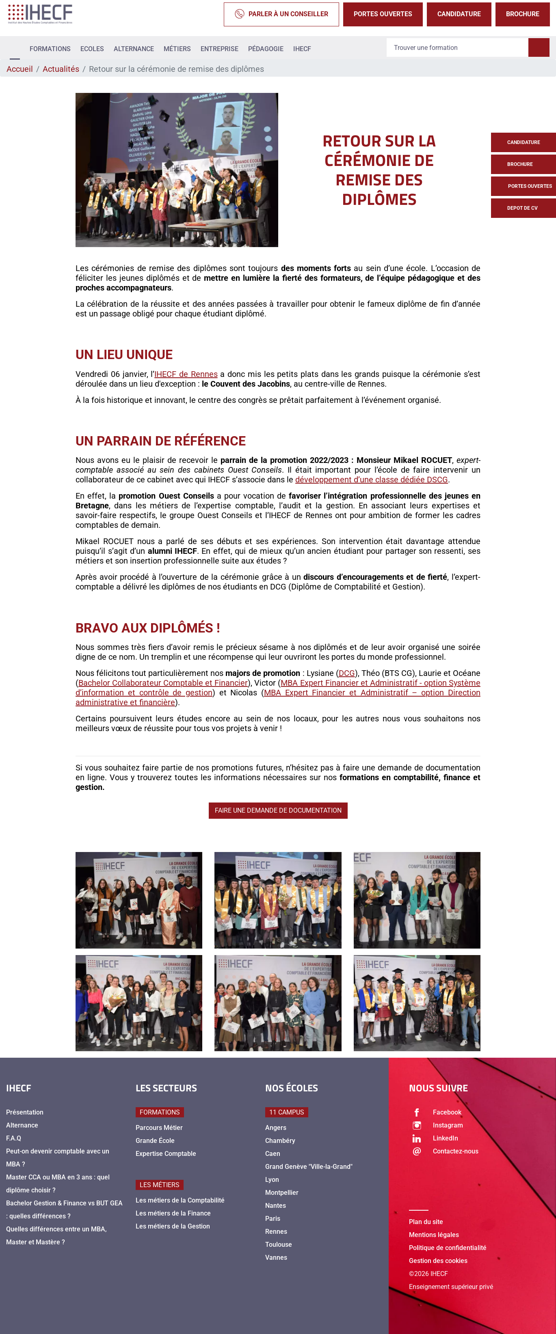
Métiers (177, 49)
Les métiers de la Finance (173, 1213)
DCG (347, 673)
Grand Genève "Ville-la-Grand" (309, 1166)
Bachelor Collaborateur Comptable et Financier (163, 683)
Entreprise (219, 49)
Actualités (61, 69)
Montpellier (282, 1192)
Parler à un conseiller (281, 14)
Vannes (276, 1257)
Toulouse (278, 1244)
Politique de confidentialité (448, 1248)
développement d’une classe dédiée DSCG (371, 479)
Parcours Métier (159, 1128)
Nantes (275, 1205)
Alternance (134, 49)
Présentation (24, 1112)
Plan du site (426, 1222)
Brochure (522, 14)
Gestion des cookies (438, 1261)
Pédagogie (265, 49)
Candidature (459, 14)
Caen (272, 1154)
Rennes (276, 1231)
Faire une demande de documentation (278, 810)
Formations (50, 49)
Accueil (19, 69)
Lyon (272, 1179)
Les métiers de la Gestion (173, 1226)
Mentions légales (434, 1235)
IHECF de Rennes (185, 374)
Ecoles (92, 49)
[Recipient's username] (458, 48)
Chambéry (280, 1141)
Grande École (155, 1141)
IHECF (302, 49)
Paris (272, 1218)
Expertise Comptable (166, 1154)
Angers (275, 1128)
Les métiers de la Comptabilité (180, 1200)
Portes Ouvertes (383, 14)
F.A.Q (13, 1138)
